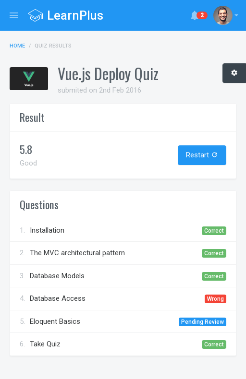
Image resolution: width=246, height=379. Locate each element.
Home (17, 46)
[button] (225, 15)
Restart (202, 155)
